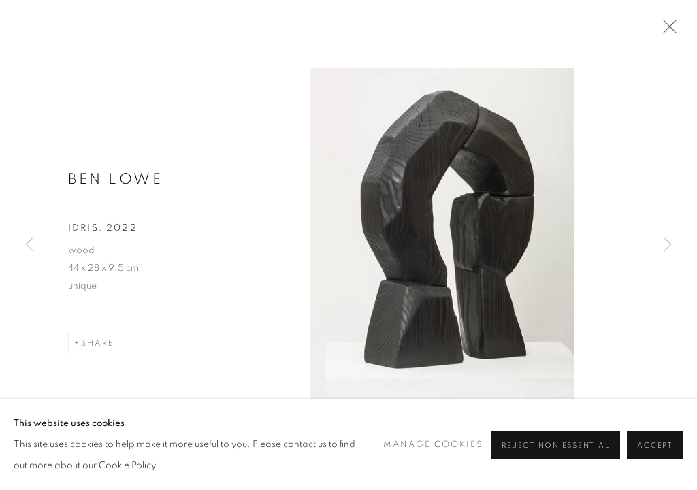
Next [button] (667, 245)
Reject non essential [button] (556, 445)
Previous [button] (29, 245)
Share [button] (97, 343)
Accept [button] (655, 445)
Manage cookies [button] (433, 444)
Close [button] (666, 30)
